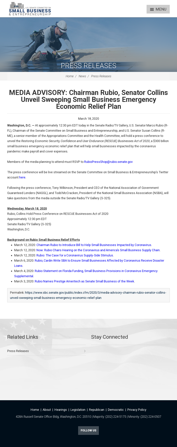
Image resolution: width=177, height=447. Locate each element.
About (47, 409)
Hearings (60, 409)
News (82, 76)
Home (70, 76)
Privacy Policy (136, 409)
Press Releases (88, 66)
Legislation (78, 409)
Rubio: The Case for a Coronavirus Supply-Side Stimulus (74, 255)
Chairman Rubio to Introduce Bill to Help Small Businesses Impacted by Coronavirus (93, 245)
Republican (96, 409)
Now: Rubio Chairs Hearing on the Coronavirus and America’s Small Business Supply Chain (98, 250)
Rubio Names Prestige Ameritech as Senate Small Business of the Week (84, 281)
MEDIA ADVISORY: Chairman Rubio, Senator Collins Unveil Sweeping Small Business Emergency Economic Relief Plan (88, 100)
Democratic (116, 409)
